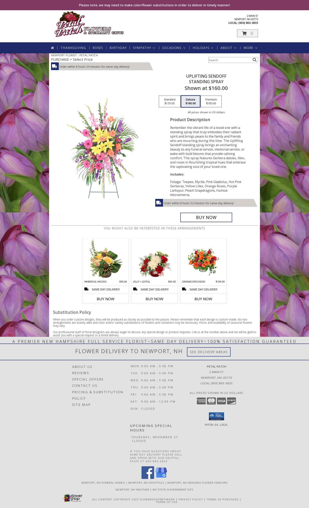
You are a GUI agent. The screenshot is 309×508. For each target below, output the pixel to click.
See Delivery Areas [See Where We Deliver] (209, 352)
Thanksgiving (73, 48)
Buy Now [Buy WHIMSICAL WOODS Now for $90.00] (105, 298)
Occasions (174, 48)
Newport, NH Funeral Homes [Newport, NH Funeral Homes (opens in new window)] (103, 482)
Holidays (203, 48)
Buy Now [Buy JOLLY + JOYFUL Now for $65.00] (154, 298)
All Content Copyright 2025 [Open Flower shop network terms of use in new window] (115, 499)
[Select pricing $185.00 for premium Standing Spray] (211, 101)
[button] (247, 33)
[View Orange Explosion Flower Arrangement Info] (203, 259)
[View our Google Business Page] (161, 478)
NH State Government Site (173, 489)
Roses (98, 48)
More (251, 48)
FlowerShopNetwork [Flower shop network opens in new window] (157, 499)
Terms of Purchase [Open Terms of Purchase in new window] (223, 499)
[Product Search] (229, 60)
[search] (254, 60)
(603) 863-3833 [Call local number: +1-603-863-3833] (248, 23)
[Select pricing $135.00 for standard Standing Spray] (169, 101)
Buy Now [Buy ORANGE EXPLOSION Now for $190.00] (203, 298)
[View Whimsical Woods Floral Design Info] (105, 259)
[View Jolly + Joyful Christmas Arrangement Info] (154, 259)
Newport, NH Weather (132, 489)
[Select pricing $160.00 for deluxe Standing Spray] (190, 101)
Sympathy (144, 48)
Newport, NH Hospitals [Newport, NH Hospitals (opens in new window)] (146, 482)
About (229, 48)
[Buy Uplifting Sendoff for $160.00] (206, 217)
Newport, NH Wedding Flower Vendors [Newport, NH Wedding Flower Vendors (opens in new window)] (198, 482)
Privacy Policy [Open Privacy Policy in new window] (191, 499)
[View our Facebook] (147, 478)
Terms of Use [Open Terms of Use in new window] (167, 502)
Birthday (118, 48)
